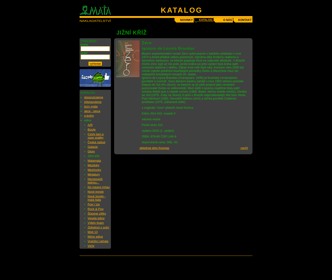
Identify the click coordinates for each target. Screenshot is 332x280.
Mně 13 (93, 232)
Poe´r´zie (94, 204)
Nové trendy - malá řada (97, 198)
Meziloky (93, 165)
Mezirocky (94, 170)
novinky (186, 20)
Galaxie (93, 147)
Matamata (94, 160)
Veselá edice (96, 218)
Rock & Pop (96, 209)
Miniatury (94, 174)
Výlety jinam (96, 223)
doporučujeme (93, 97)
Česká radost (96, 142)
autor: (84, 53)
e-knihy (89, 115)
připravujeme (92, 102)
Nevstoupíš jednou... (95, 180)
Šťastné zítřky (97, 213)
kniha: (85, 44)
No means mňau (99, 187)
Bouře (92, 129)
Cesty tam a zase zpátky (96, 135)
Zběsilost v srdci (98, 227)
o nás (227, 20)
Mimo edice (95, 236)
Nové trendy (96, 191)
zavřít (244, 148)
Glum (91, 151)
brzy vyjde (91, 106)
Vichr (91, 246)
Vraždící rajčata (98, 241)
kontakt (245, 20)
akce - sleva (92, 111)
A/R (90, 125)
